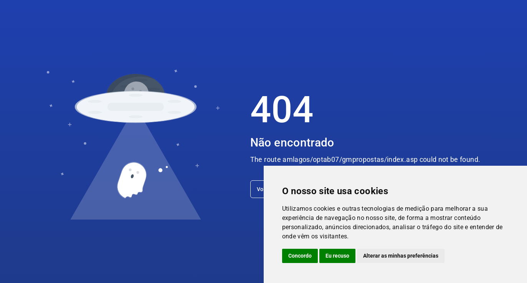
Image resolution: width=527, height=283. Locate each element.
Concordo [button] (300, 256)
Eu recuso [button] (337, 256)
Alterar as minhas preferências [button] (400, 256)
